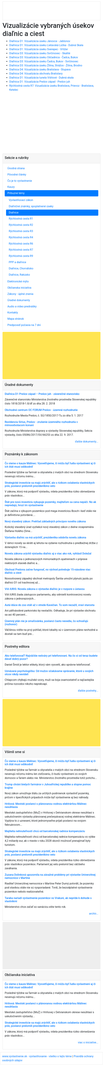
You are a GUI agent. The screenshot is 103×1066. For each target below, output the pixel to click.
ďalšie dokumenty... (86, 441)
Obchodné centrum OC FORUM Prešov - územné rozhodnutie (41, 410)
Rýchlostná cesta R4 (21, 237)
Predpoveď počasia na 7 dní (24, 325)
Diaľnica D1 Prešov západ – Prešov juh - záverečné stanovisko (42, 394)
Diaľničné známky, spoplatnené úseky (31, 206)
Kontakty (12, 312)
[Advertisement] (51, 124)
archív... (93, 913)
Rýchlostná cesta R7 (21, 249)
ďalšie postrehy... (88, 690)
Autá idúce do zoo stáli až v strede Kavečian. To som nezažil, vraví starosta (49, 605)
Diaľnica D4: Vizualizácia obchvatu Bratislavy (36, 73)
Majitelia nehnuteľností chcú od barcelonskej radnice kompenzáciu (45, 831)
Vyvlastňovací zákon (21, 200)
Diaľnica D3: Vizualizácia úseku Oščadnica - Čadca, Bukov (43, 57)
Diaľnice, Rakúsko (19, 274)
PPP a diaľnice (17, 262)
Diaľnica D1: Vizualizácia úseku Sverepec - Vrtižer (38, 49)
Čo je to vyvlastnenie (19, 180)
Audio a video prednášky (22, 306)
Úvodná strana (16, 168)
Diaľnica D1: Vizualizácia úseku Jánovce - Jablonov (39, 41)
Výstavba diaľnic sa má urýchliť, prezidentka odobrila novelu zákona (45, 537)
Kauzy (11, 186)
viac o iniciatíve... (88, 1042)
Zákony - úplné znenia (20, 294)
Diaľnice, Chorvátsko (21, 268)
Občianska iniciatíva (19, 287)
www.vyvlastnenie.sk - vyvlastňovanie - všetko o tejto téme (37, 1056)
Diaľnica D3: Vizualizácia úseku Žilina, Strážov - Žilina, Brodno (45, 65)
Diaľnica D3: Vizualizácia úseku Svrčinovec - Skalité (39, 53)
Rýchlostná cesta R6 (21, 243)
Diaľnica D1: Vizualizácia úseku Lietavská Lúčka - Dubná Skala (46, 45)
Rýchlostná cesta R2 (21, 224)
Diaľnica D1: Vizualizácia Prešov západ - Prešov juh (39, 81)
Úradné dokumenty (18, 300)
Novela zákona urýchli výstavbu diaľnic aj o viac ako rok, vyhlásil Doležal (48, 553)
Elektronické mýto (18, 281)
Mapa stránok (15, 318)
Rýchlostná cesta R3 (21, 231)
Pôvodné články (16, 174)
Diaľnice (14, 212)
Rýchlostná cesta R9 (21, 256)
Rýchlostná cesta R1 (21, 218)
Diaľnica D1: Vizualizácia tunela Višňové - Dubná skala (41, 77)
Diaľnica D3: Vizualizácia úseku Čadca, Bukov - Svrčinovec (43, 61)
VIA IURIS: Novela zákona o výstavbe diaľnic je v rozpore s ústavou (45, 589)
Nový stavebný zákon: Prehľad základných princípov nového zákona (45, 521)
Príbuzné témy (16, 193)
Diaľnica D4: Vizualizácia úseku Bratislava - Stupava (40, 69)
